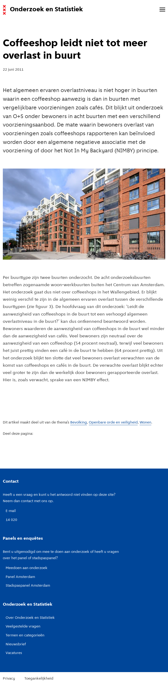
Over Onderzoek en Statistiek (30, 618)
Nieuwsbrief (16, 644)
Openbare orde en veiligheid (113, 422)
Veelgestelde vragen (23, 626)
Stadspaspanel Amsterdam (28, 586)
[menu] (160, 10)
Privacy (9, 679)
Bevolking (78, 422)
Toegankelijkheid (38, 679)
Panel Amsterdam (20, 577)
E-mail (11, 511)
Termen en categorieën (25, 635)
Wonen (145, 422)
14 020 (11, 520)
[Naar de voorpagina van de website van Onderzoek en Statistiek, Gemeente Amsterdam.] (81, 10)
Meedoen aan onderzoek (26, 568)
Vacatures (14, 653)
